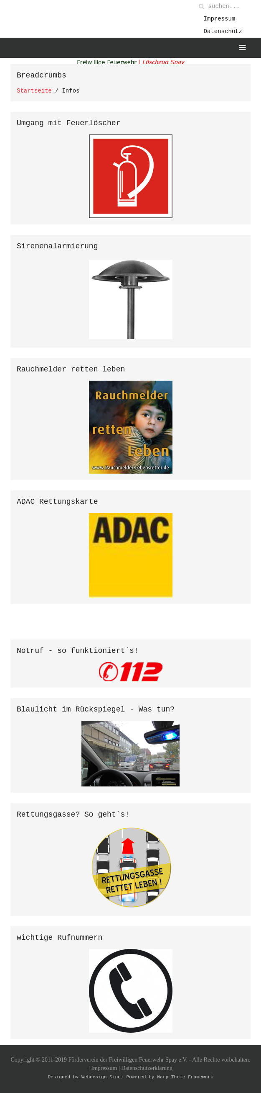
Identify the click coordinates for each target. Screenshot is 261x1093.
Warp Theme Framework (185, 1078)
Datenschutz (223, 31)
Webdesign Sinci (102, 1078)
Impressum (220, 19)
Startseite (34, 91)
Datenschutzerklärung (146, 1069)
